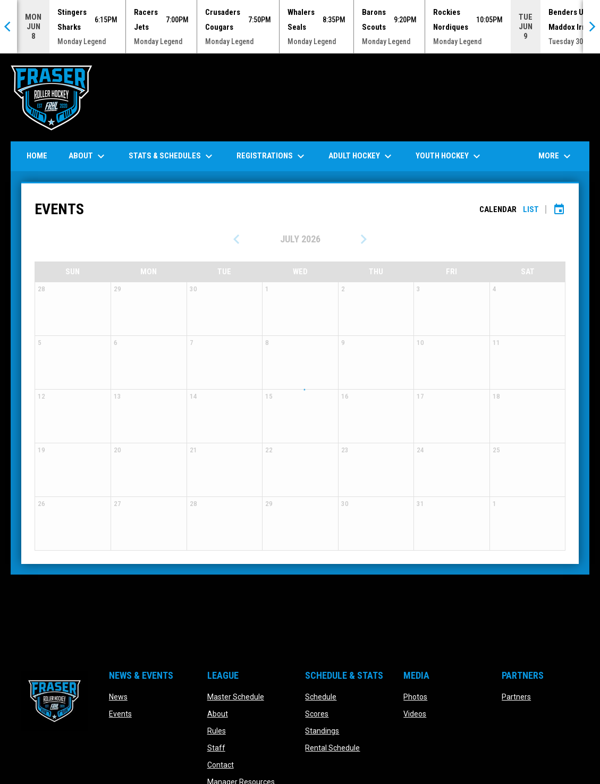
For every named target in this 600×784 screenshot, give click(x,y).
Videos (414, 714)
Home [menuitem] (37, 156)
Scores (316, 714)
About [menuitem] (88, 156)
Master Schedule (235, 697)
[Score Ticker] (300, 26)
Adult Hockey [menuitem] (361, 156)
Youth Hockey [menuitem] (449, 156)
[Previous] (8, 26)
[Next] (591, 26)
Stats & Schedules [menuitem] (172, 156)
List (531, 209)
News (118, 697)
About (217, 714)
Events (120, 714)
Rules (216, 731)
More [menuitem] (555, 156)
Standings (322, 731)
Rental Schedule (332, 748)
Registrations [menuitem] (271, 156)
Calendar (498, 209)
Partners (516, 697)
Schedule (320, 697)
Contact (220, 765)
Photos (415, 697)
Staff (216, 748)
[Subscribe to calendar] (559, 209)
